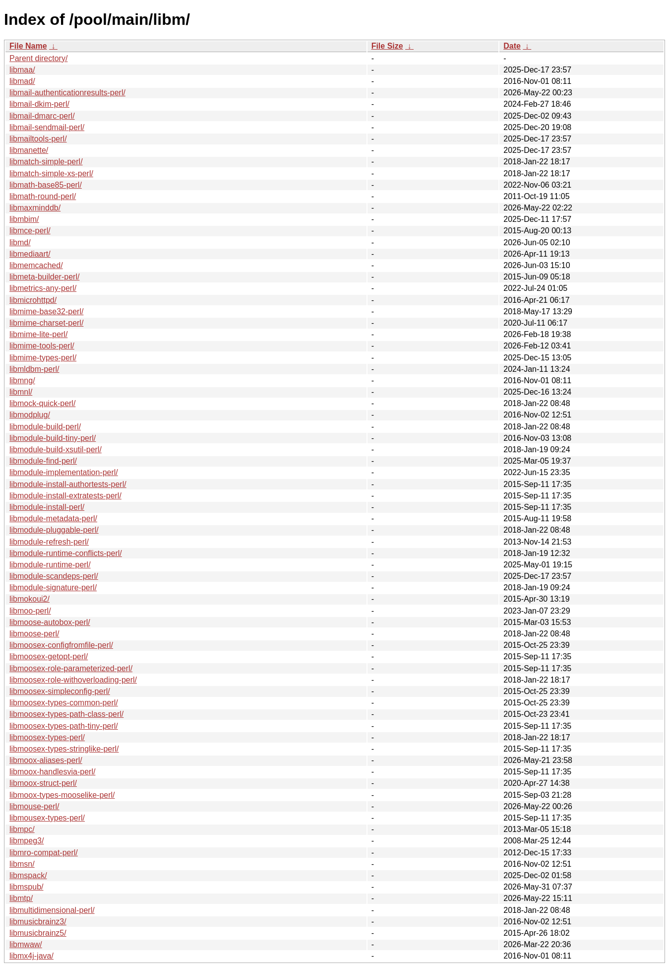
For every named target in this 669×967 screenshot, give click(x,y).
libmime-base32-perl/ (46, 311)
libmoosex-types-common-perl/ (63, 702)
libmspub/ (26, 887)
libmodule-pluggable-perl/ (54, 530)
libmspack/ (28, 875)
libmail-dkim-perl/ (39, 104)
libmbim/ (24, 219)
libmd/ (20, 242)
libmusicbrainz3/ (37, 921)
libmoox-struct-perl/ (43, 783)
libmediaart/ (30, 254)
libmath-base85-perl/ (45, 185)
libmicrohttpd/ (33, 300)
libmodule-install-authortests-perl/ (67, 484)
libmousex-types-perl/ (47, 818)
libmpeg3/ (26, 840)
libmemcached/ (36, 265)
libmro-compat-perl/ (43, 852)
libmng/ (22, 380)
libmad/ (22, 81)
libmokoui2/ (29, 599)
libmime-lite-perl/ (38, 334)
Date (512, 46)
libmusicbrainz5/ (37, 933)
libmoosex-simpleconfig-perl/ (59, 691)
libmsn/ (22, 864)
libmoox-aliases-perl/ (45, 760)
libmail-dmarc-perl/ (42, 116)
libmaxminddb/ (35, 208)
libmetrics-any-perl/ (42, 288)
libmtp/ (21, 898)
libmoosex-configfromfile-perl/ (61, 645)
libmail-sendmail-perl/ (46, 127)
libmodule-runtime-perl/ (50, 564)
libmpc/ (22, 829)
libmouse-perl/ (34, 806)
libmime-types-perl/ (42, 357)
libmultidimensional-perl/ (52, 910)
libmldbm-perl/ (34, 369)
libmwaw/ (25, 944)
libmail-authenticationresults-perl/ (67, 92)
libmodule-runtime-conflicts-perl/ (65, 553)
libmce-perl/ (30, 230)
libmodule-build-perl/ (45, 426)
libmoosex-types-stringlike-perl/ (64, 749)
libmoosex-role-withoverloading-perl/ (73, 680)
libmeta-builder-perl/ (44, 277)
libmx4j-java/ (31, 956)
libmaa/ (22, 70)
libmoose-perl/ (34, 633)
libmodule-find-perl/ (43, 461)
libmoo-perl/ (30, 611)
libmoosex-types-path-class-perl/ (66, 714)
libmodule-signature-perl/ (53, 587)
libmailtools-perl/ (38, 139)
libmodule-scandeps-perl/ (53, 576)
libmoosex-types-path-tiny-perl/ (63, 726)
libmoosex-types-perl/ (47, 737)
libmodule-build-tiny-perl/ (52, 438)
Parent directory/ (38, 58)
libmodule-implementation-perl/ (63, 472)
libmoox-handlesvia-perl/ (52, 771)
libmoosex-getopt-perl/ (48, 656)
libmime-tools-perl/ (41, 346)
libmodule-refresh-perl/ (49, 542)
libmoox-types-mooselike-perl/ (62, 795)
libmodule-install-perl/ (46, 507)
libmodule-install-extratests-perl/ (65, 495)
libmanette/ (28, 150)
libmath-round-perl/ (42, 196)
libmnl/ (20, 392)
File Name (28, 46)
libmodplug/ (29, 415)
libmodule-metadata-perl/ (53, 518)
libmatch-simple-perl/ (46, 161)
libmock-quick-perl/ (42, 403)
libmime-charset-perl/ (46, 323)
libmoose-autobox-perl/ (49, 622)
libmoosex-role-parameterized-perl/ (70, 668)
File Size (387, 46)
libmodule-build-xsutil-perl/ (55, 449)
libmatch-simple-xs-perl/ (51, 173)
